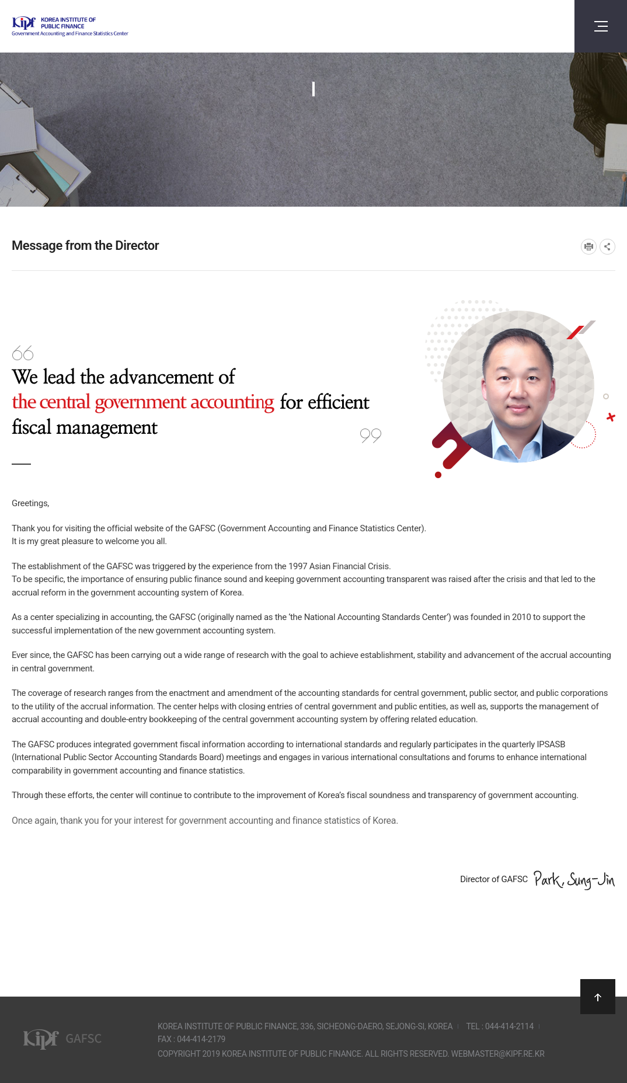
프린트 (589, 247)
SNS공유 (607, 247)
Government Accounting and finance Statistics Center (101, 26)
